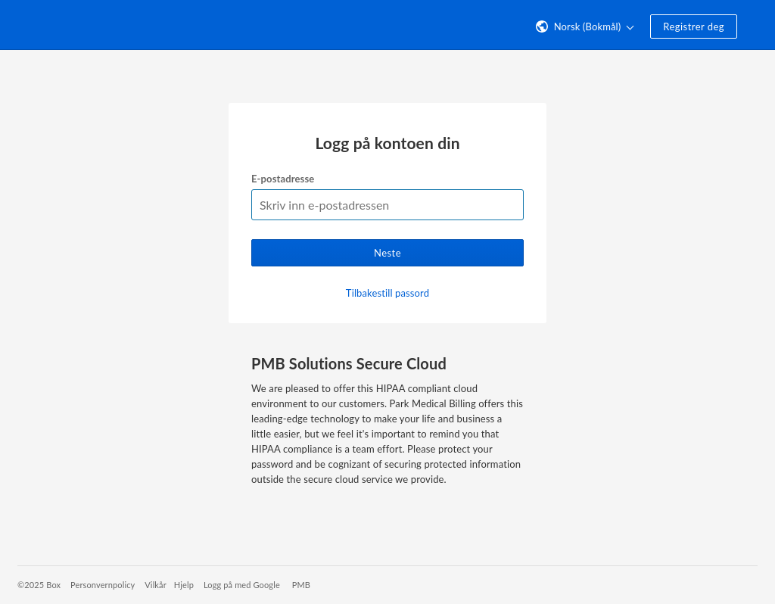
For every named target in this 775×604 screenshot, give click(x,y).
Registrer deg (693, 26)
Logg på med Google (242, 585)
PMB (301, 585)
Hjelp (184, 585)
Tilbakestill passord (387, 293)
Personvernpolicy (102, 585)
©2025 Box (39, 585)
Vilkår (156, 585)
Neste (387, 253)
